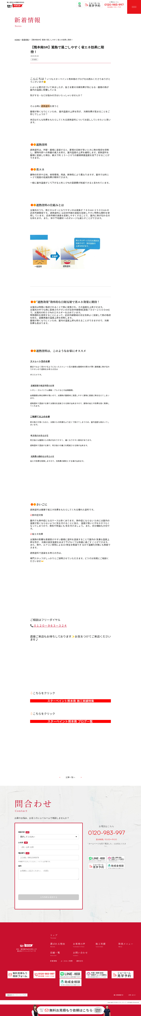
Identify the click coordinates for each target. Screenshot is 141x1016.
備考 (19, 866)
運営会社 (79, 961)
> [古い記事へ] (81, 777)
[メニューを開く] (134, 7)
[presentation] (48, 887)
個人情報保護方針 (118, 995)
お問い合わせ (131, 995)
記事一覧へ (70, 777)
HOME (17, 40)
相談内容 (23, 832)
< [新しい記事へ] (59, 777)
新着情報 (25, 40)
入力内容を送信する (48, 897)
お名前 (23, 843)
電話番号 (23, 853)
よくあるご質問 (67, 961)
